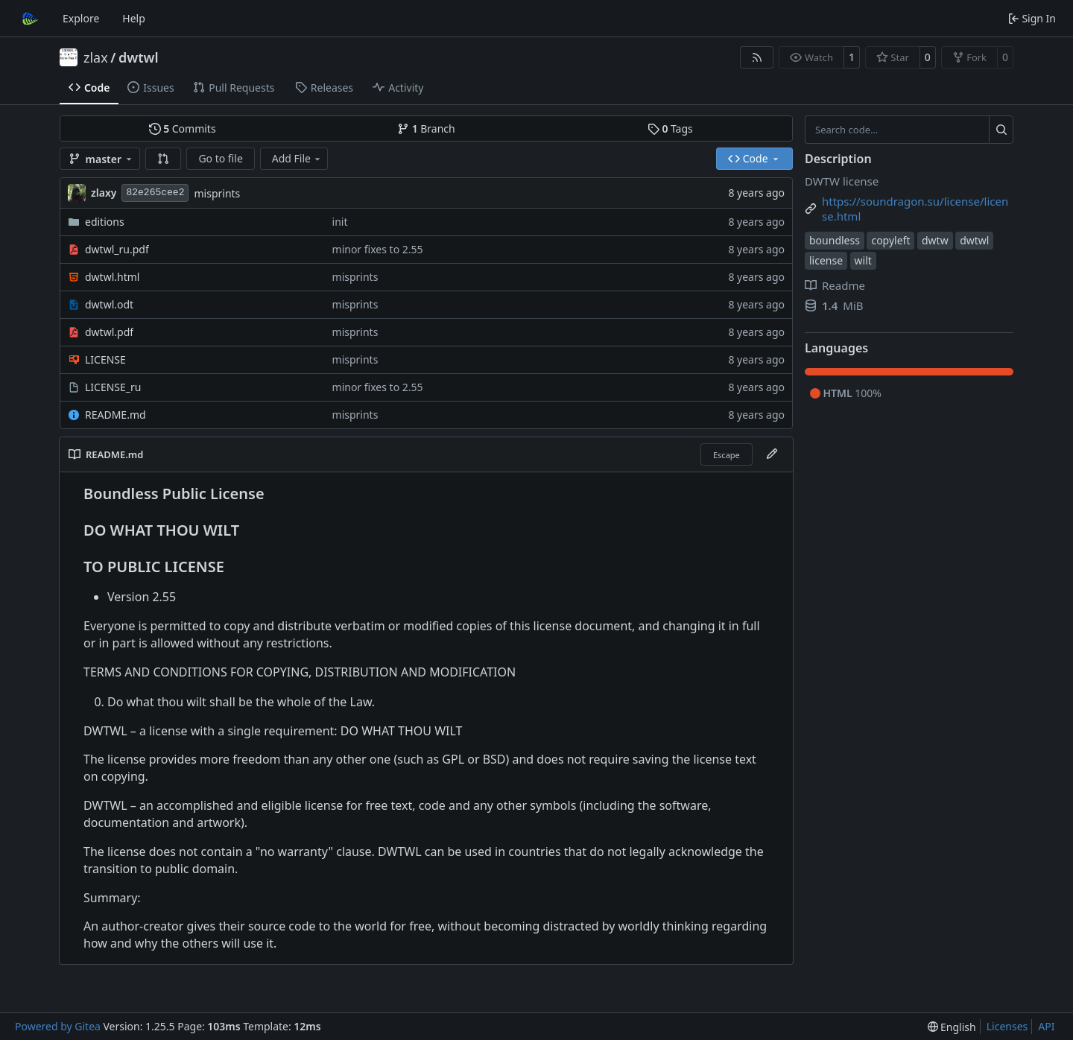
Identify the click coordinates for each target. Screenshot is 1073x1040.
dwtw (935, 240)
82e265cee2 (155, 192)
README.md (115, 415)
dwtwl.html (112, 277)
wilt (863, 260)
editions (104, 222)
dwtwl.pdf (109, 332)
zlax (95, 57)
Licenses (1007, 1026)
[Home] (28, 18)
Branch (426, 128)
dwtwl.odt (109, 304)
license (826, 260)
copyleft (890, 240)
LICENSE (105, 359)
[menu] (952, 1027)
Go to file (220, 158)
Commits (182, 128)
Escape (726, 454)
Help (133, 18)
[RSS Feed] (757, 57)
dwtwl (138, 57)
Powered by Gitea (58, 1026)
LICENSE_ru (113, 387)
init (340, 222)
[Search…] (1001, 129)
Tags (670, 128)
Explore (81, 18)
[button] (163, 159)
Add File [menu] (297, 158)
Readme (835, 285)
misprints (217, 193)
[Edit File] (772, 454)
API (1046, 1026)
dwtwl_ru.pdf (117, 249)
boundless (834, 240)
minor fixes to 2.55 (377, 249)
